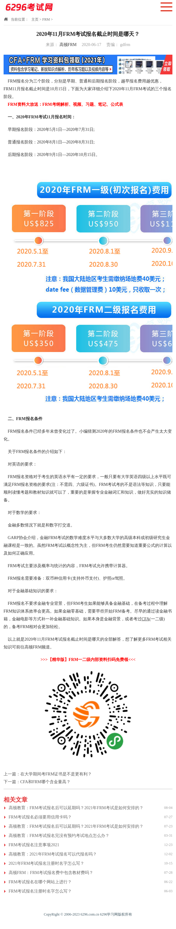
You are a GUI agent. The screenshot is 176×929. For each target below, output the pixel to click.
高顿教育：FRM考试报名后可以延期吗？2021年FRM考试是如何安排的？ (76, 808)
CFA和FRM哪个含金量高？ (45, 782)
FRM (46, 19)
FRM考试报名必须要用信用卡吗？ (40, 817)
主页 (35, 19)
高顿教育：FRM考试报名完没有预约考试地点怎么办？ (59, 835)
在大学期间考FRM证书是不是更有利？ (56, 774)
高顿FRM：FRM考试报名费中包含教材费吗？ (51, 872)
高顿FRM (68, 44)
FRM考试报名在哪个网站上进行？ (40, 882)
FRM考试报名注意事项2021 (34, 845)
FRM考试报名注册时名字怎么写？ (40, 891)
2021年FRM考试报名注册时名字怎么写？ (47, 863)
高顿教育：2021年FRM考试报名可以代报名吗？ (53, 854)
